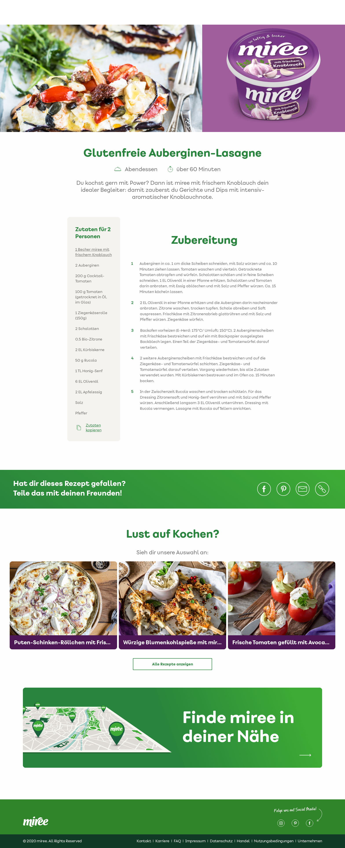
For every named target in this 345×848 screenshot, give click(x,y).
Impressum (305, 12)
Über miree (141, 12)
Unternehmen (310, 841)
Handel (243, 841)
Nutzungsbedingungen (273, 841)
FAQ (177, 841)
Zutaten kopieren (93, 427)
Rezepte (192, 12)
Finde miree (218, 12)
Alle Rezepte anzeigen (172, 664)
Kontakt (245, 12)
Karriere (162, 841)
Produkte (168, 12)
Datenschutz (273, 12)
